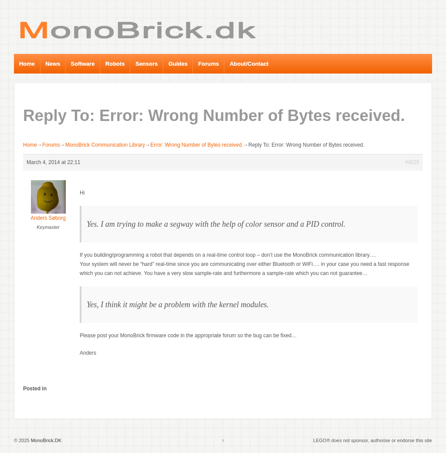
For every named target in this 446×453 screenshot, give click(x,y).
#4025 (412, 162)
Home (27, 63)
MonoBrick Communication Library (105, 145)
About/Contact (249, 63)
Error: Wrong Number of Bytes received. (196, 145)
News (52, 63)
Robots (115, 63)
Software (83, 63)
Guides (178, 63)
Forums (208, 63)
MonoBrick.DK (45, 440)
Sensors (146, 63)
